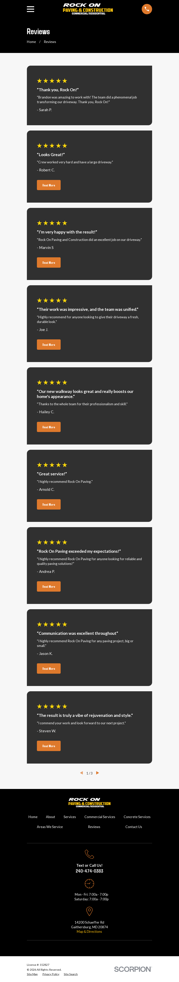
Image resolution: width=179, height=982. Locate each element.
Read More (48, 185)
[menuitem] (32, 974)
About (50, 817)
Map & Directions (89, 931)
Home (32, 817)
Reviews (94, 827)
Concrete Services (137, 817)
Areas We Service (50, 827)
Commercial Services (99, 817)
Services (70, 817)
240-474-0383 (89, 871)
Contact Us (133, 827)
